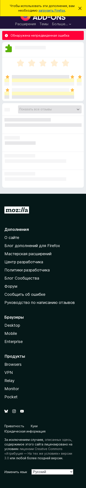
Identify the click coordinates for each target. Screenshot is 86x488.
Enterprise (13, 341)
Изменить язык (15, 472)
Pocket (11, 397)
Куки (34, 426)
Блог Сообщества (21, 278)
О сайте (11, 237)
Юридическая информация (25, 431)
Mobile (10, 333)
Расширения (25, 24)
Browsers (13, 364)
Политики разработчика (27, 270)
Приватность (14, 426)
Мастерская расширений (27, 253)
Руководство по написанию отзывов (39, 302)
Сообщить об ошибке (24, 294)
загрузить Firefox (51, 10)
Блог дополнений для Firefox (32, 245)
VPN (8, 372)
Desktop (12, 325)
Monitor (11, 388)
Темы (43, 24)
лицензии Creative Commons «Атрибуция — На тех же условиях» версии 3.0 (38, 453)
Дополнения (16, 229)
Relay (9, 380)
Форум (10, 286)
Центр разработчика (23, 262)
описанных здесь (58, 439)
